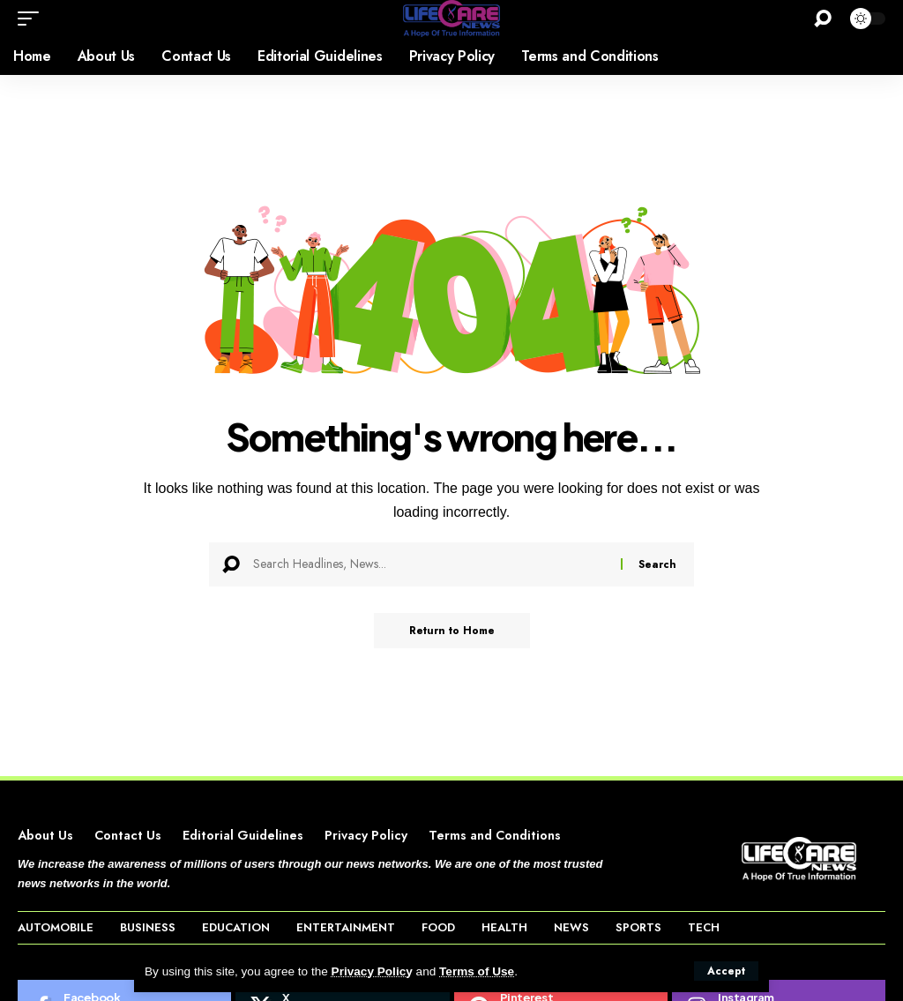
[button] (726, 971)
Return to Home (452, 631)
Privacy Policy (372, 971)
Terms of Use (476, 971)
